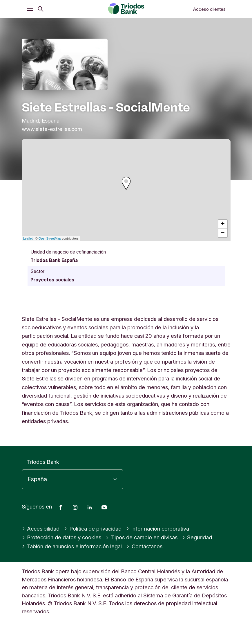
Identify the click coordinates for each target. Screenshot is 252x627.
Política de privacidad (93, 528)
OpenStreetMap (50, 238)
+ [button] (222, 224)
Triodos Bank (43, 462)
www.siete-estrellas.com (52, 129)
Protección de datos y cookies (61, 537)
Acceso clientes (209, 9)
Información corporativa (157, 528)
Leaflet (28, 238)
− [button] (222, 233)
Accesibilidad (41, 528)
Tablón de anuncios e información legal (72, 546)
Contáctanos (144, 546)
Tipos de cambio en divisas (141, 537)
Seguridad (197, 537)
